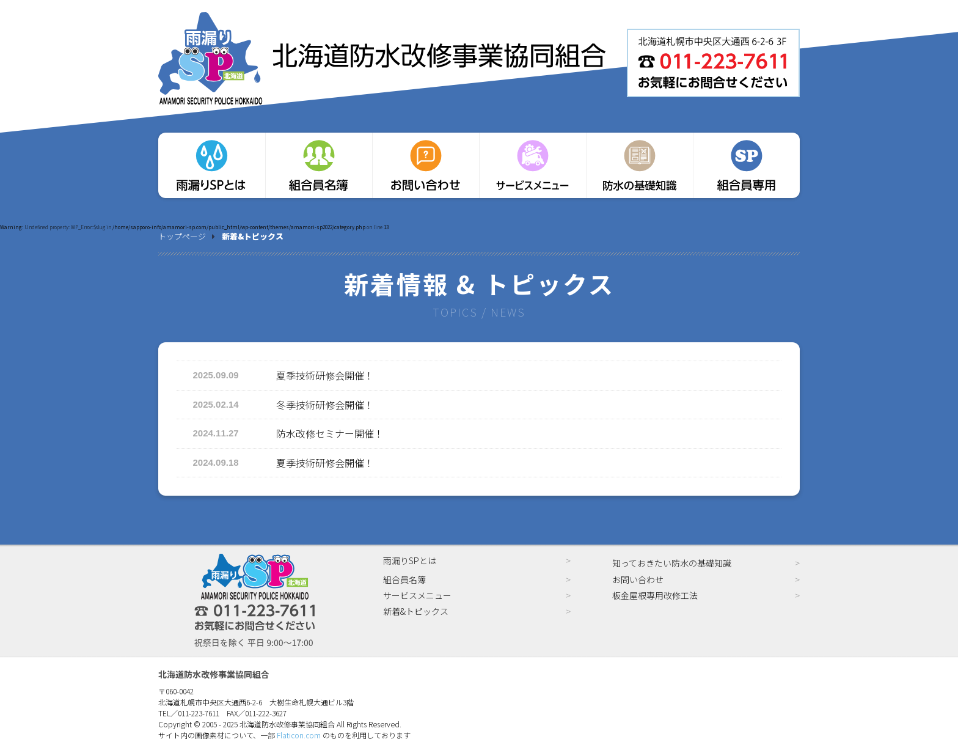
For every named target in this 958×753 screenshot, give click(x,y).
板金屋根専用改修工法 (655, 595)
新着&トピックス (415, 611)
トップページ (182, 236)
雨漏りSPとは (409, 560)
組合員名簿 (404, 579)
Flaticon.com (299, 735)
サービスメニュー (417, 595)
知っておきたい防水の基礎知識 (671, 563)
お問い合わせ (638, 579)
